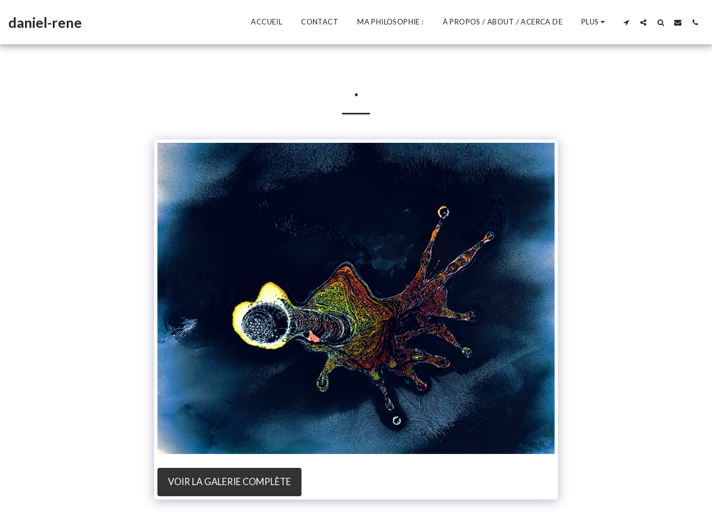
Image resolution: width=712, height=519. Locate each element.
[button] (626, 22)
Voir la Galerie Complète (229, 481)
